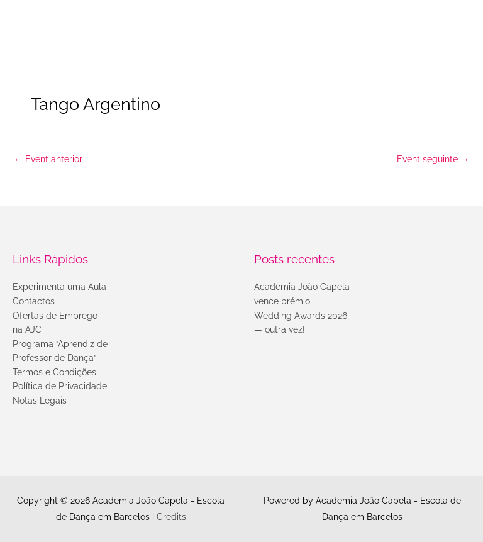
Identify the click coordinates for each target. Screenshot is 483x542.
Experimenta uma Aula (59, 287)
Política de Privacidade (60, 386)
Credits (171, 517)
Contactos (34, 301)
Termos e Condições (54, 372)
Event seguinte (433, 159)
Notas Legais (40, 400)
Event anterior (48, 159)
